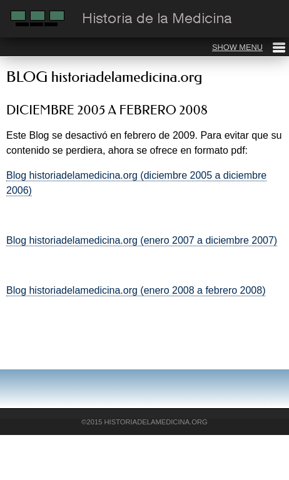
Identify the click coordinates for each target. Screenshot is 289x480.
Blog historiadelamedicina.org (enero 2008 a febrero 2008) (135, 290)
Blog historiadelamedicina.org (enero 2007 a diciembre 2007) (141, 240)
